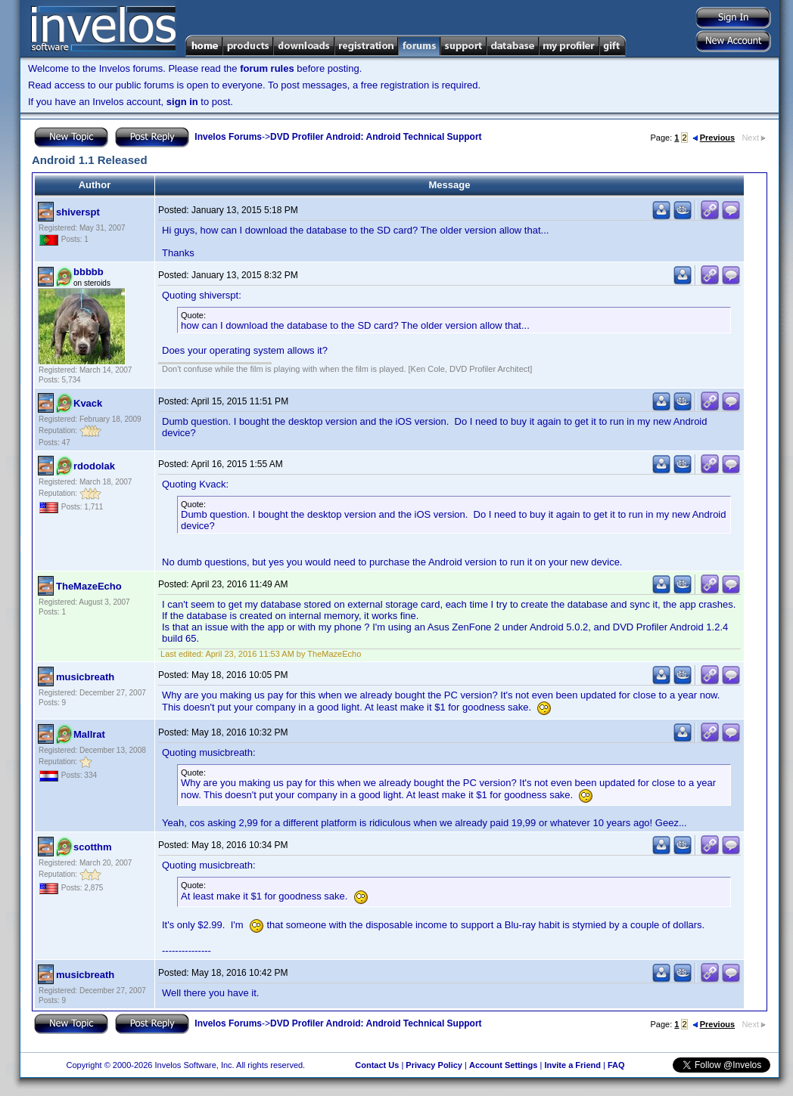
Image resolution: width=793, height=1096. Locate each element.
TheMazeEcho (89, 586)
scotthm (92, 847)
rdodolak (94, 466)
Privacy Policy (434, 1065)
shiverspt (78, 212)
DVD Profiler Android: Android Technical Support (376, 137)
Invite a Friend (572, 1065)
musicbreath (85, 677)
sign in (182, 101)
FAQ (616, 1065)
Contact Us (377, 1065)
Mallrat (89, 734)
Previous (713, 137)
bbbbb (88, 271)
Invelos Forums (228, 137)
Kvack (87, 403)
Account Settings (503, 1065)
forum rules (267, 68)
